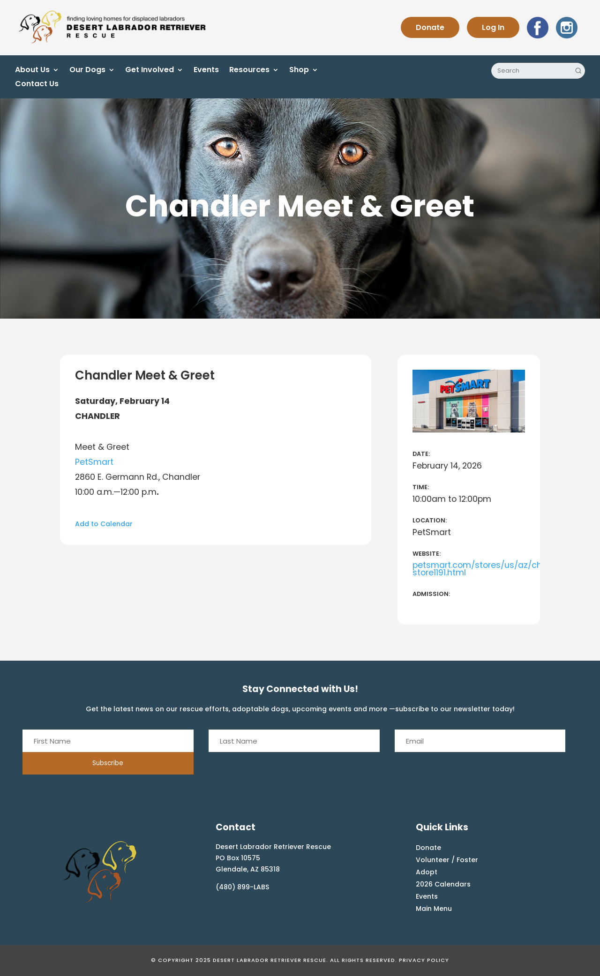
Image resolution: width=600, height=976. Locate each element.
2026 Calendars (443, 884)
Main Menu (434, 908)
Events (206, 71)
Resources (249, 71)
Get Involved (149, 71)
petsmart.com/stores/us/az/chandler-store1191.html (492, 568)
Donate (430, 27)
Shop (299, 71)
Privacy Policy (424, 960)
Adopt (426, 872)
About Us (32, 71)
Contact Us (37, 85)
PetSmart (94, 462)
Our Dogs (87, 71)
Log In (493, 27)
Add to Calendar (104, 524)
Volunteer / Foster (447, 859)
